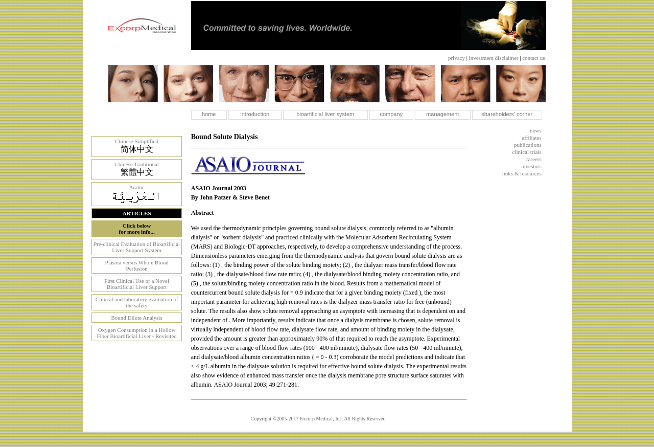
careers (534, 159)
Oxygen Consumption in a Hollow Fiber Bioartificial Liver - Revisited (136, 333)
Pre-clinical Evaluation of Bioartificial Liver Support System (137, 247)
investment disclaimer (494, 58)
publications (528, 145)
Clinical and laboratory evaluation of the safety (137, 302)
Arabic (137, 187)
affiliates (531, 138)
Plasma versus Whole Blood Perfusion (137, 265)
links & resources (522, 173)
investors (531, 166)
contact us (533, 58)
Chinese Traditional (136, 164)
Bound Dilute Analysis (136, 318)
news (536, 130)
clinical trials (527, 152)
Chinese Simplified (136, 141)
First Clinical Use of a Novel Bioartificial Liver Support (136, 284)
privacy (456, 58)
